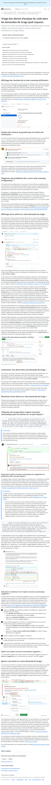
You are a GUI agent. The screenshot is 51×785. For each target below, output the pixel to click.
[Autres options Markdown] (18, 44)
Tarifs (30, 779)
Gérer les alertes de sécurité (34, 12)
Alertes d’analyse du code (9, 13)
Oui (4, 759)
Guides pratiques (22, 12)
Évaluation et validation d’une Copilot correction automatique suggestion (23, 593)
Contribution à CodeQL (31, 741)
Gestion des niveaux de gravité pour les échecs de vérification (22, 133)
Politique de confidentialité (6, 761)
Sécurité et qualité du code (9, 12)
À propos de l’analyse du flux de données (33, 302)
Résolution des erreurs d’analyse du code (36, 209)
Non (10, 759)
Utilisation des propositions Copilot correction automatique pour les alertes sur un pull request (22, 413)
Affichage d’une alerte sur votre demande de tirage (23, 214)
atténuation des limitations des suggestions (35, 605)
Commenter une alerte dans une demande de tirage (24, 370)
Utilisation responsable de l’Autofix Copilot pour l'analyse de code (20, 488)
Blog (43, 779)
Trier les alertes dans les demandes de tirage (27, 13)
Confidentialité (19, 779)
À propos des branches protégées (39, 385)
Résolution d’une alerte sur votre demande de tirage (24, 396)
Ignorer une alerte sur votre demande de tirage (22, 661)
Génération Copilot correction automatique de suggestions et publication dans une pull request (23, 475)
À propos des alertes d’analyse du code (12, 76)
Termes (13, 779)
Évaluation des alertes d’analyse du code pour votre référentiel (32, 284)
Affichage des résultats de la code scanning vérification (25, 80)
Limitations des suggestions (14, 605)
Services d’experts (36, 779)
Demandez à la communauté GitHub (10, 768)
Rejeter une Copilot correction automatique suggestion (21, 652)
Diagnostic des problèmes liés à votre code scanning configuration (23, 179)
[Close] (47, 2)
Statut (26, 779)
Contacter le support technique (9, 770)
